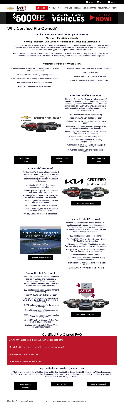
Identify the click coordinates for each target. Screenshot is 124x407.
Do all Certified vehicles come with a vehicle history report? (36, 347)
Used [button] (60, 8)
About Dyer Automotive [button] (107, 8)
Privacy (49, 401)
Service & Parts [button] (89, 8)
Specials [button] (77, 8)
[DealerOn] (13, 401)
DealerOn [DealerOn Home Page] (37, 401)
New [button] (53, 8)
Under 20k (41, 8)
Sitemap (43, 401)
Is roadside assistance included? (24, 354)
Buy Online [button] (68, 8)
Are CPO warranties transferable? (25, 361)
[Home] (49, 8)
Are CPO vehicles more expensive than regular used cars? (36, 340)
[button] (62, 18)
